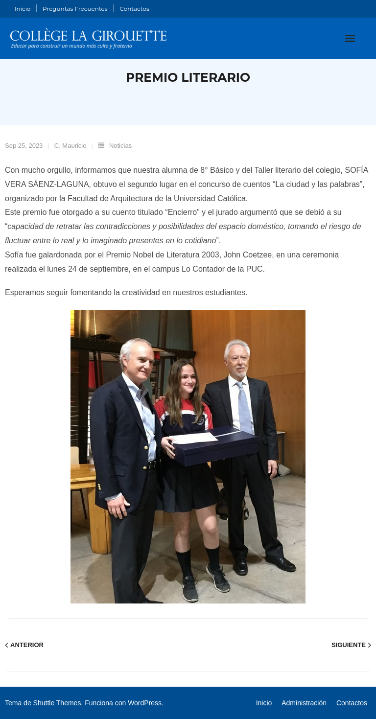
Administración (304, 703)
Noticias (120, 145)
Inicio (22, 8)
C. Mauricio (70, 145)
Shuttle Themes (57, 703)
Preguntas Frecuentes (75, 8)
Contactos (134, 8)
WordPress (145, 703)
